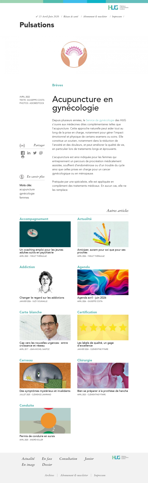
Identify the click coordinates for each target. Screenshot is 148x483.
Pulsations (37, 24)
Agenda (83, 267)
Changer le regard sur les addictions (42, 297)
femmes (24, 197)
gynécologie (27, 193)
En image (28, 464)
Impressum (117, 16)
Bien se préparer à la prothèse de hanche (102, 391)
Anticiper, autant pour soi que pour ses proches (101, 251)
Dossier (47, 464)
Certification (87, 312)
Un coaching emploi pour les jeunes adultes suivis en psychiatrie (41, 251)
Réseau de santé (71, 16)
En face (47, 458)
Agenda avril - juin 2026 (91, 297)
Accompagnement (34, 219)
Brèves (57, 85)
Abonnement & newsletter (95, 16)
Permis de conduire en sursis (37, 436)
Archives (49, 475)
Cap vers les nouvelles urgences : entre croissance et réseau (44, 344)
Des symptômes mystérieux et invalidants (45, 391)
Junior (89, 458)
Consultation (68, 458)
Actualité (84, 219)
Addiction (27, 267)
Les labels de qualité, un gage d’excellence (95, 344)
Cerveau (26, 360)
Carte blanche (31, 312)
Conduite (27, 405)
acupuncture (27, 189)
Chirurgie (84, 360)
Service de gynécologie (100, 120)
